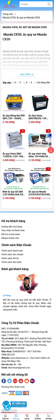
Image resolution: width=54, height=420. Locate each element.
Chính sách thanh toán (12, 250)
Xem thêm (27, 74)
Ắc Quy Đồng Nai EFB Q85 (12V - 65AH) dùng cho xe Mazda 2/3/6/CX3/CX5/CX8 (14, 117)
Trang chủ (8, 14)
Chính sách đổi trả (10, 258)
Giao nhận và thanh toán (13, 230)
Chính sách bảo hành (11, 262)
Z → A (27, 82)
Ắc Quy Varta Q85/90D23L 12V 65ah (37, 117)
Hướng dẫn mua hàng (11, 226)
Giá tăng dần (42, 82)
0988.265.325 (8, 354)
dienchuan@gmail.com (19, 367)
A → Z (16, 82)
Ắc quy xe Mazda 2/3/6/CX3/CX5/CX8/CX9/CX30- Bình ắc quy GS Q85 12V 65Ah (40, 193)
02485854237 (19, 351)
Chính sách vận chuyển (12, 254)
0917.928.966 (34, 351)
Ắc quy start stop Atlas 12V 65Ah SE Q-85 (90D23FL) (40, 155)
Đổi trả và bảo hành (10, 234)
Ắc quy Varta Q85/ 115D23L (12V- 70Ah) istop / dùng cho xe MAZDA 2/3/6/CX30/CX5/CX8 (14, 155)
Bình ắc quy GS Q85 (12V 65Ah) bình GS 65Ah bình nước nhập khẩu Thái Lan (14, 193)
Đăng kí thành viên (10, 238)
